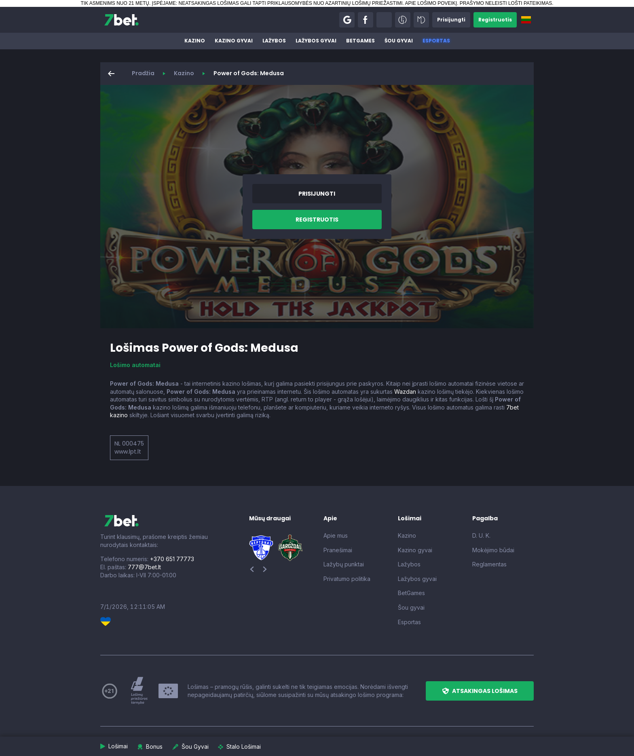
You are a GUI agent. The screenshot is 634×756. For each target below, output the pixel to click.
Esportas (436, 40)
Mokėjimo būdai (493, 550)
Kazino (194, 40)
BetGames (360, 40)
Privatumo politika (346, 578)
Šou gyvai (399, 40)
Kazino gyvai (234, 40)
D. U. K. (481, 535)
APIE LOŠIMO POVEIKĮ (431, 3)
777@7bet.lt (144, 567)
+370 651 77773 (172, 558)
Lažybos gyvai (316, 40)
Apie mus (335, 535)
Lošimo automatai (135, 364)
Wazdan (405, 391)
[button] (347, 19)
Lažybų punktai (343, 564)
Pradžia (143, 73)
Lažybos (274, 40)
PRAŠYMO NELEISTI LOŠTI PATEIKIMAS (506, 3)
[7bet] (121, 19)
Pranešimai (337, 550)
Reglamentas (489, 564)
